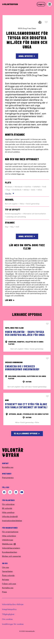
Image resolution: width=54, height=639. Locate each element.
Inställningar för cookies (13, 624)
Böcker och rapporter (11, 556)
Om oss (5, 567)
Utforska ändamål (10, 516)
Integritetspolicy (9, 609)
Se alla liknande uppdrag (27, 433)
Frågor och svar (9, 583)
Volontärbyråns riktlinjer (13, 604)
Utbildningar (7, 540)
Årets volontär (8, 575)
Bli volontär (7, 508)
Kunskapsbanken (9, 552)
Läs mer (10, 300)
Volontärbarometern (11, 548)
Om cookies (7, 619)
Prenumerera (8, 477)
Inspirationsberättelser (12, 520)
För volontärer (8, 504)
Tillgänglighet (8, 614)
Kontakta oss (7, 467)
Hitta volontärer (9, 536)
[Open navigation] (49, 4)
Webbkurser (9, 544)
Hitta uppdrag (8, 512)
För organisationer (10, 532)
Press (4, 592)
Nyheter (5, 579)
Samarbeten (7, 571)
